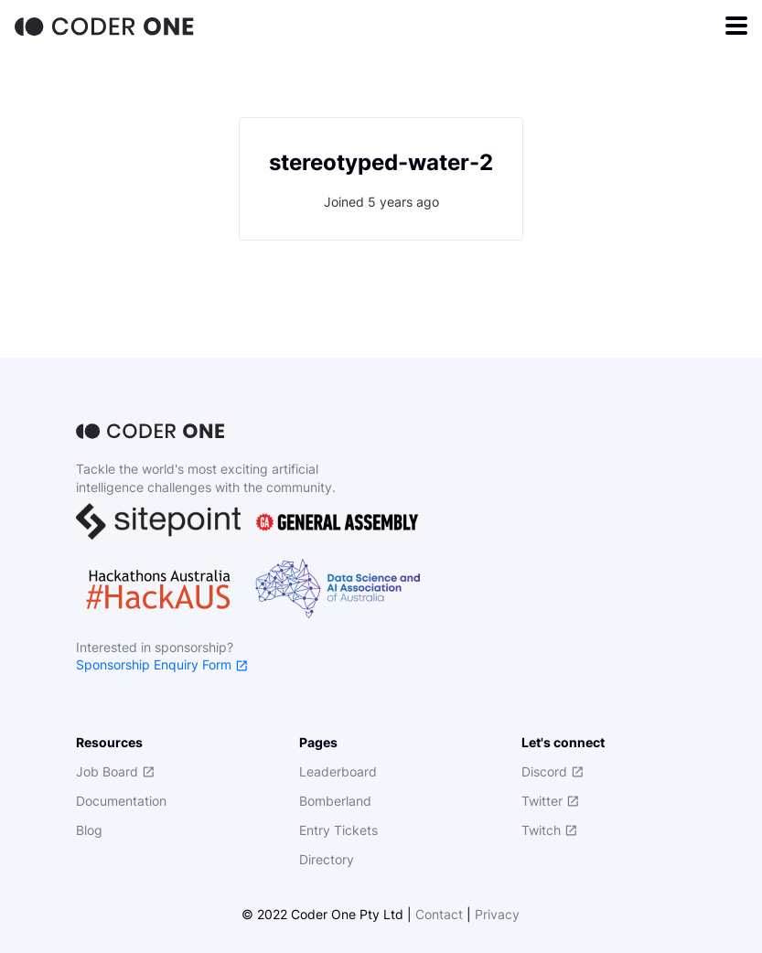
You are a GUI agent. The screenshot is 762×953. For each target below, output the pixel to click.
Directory (326, 859)
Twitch (549, 830)
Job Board (115, 771)
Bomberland (335, 800)
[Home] (106, 26)
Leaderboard (338, 771)
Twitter (550, 800)
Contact (439, 914)
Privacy (497, 914)
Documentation (121, 800)
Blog (89, 830)
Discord (552, 771)
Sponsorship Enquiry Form (162, 664)
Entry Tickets (338, 830)
